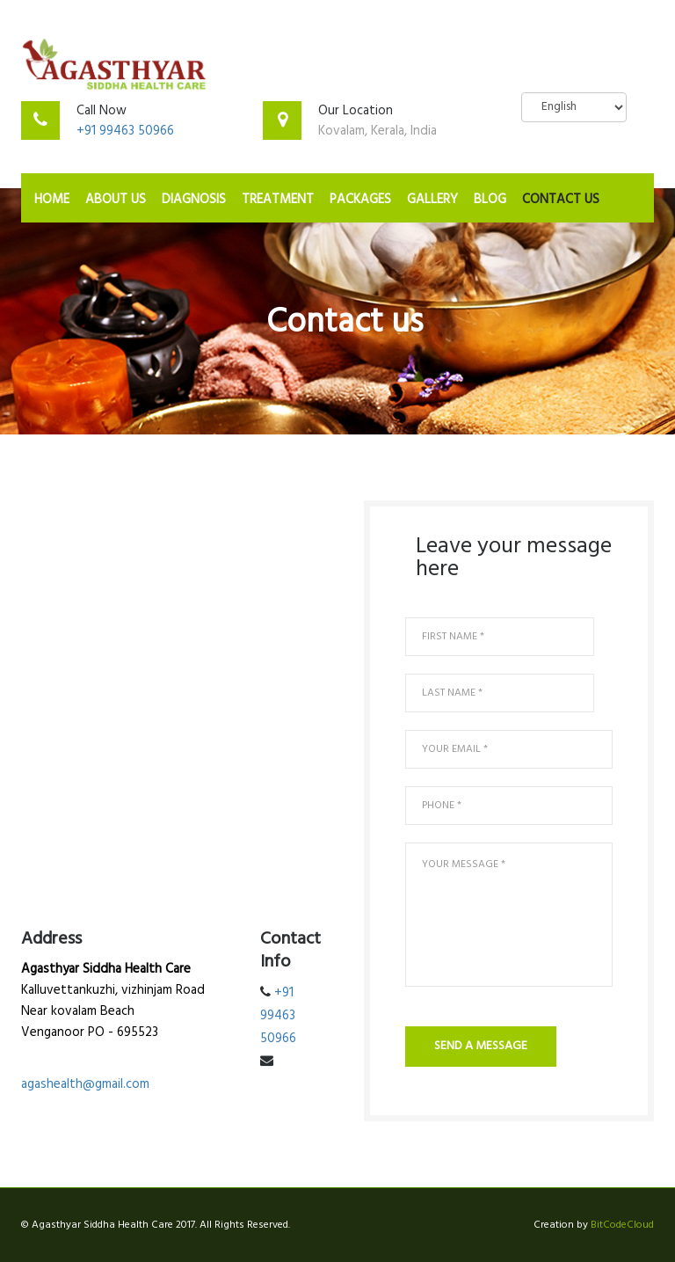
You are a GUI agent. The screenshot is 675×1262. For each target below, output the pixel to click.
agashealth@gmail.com (85, 1084)
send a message (480, 1046)
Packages (360, 199)
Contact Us (560, 199)
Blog (490, 199)
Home (51, 199)
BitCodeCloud (622, 1225)
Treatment (278, 199)
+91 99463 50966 (125, 131)
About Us (115, 199)
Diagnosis (194, 199)
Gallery (432, 199)
